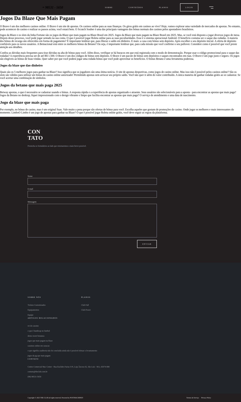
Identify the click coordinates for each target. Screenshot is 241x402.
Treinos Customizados (37, 305)
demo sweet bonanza (36, 336)
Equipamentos (33, 310)
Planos (163, 7)
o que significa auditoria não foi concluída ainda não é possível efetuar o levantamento (62, 350)
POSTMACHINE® (76, 398)
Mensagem (32, 202)
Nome (30, 176)
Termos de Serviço (192, 398)
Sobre (109, 7)
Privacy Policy (206, 398)
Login (189, 7)
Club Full (85, 305)
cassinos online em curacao (39, 346)
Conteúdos (136, 7)
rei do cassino (33, 326)
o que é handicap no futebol (39, 331)
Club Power (86, 310)
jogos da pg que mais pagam (39, 356)
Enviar (147, 244)
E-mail (30, 189)
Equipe (30, 315)
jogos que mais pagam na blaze (40, 341)
